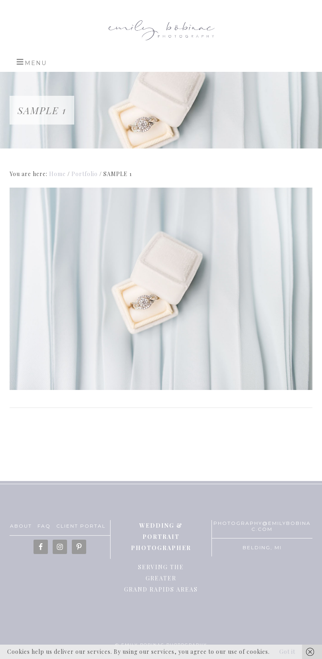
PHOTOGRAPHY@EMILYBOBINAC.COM (262, 526)
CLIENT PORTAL (81, 526)
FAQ (44, 526)
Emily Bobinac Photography (161, 30)
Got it (287, 651)
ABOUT (21, 526)
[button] (31, 62)
